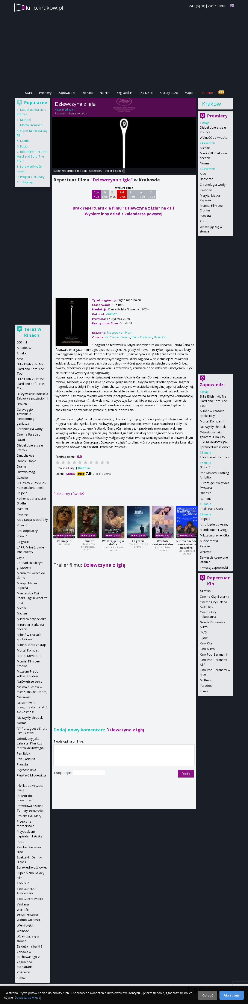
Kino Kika (206, 643)
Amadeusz (24, 348)
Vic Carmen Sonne (117, 337)
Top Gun (23, 883)
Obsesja (205, 493)
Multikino (206, 680)
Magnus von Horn (78, 113)
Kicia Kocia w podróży (32, 520)
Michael (205, 148)
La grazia (138, 541)
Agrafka (205, 591)
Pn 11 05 (132, 194)
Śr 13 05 (151, 194)
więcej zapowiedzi (215, 567)
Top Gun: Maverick (30, 899)
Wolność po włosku (213, 137)
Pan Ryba (23, 753)
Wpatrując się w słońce (113, 542)
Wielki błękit (25, 925)
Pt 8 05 (105, 194)
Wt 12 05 (141, 194)
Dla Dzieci (146, 93)
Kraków (211, 104)
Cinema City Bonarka (214, 596)
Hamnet (88, 541)
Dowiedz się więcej (27, 997)
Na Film (105, 93)
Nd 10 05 (122, 194)
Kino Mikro (207, 649)
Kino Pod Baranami (213, 654)
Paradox (206, 686)
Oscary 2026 (169, 93)
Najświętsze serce (29, 681)
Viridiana (23, 904)
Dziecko (22, 477)
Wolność (23, 931)
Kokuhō (22, 525)
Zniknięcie (64, 541)
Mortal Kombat (28, 650)
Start (28, 93)
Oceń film (84, 467)
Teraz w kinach (32, 332)
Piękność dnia (26, 770)
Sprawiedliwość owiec (215, 447)
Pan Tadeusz (26, 759)
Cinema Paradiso (29, 434)
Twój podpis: (63, 773)
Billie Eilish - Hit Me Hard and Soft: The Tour (213, 401)
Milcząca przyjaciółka (214, 535)
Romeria (206, 499)
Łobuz (21, 978)
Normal (205, 163)
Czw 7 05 (96, 194)
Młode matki (209, 541)
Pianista (205, 216)
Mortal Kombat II (212, 421)
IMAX (203, 632)
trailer (108, 171)
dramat (111, 314)
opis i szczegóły (92, 171)
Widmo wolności (28, 920)
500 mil (22, 342)
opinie (119, 171)
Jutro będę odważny (214, 524)
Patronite (206, 93)
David (21, 440)
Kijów (203, 638)
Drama (25, 141)
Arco (203, 174)
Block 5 (205, 467)
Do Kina (87, 93)
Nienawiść (24, 697)
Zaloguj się (197, 6)
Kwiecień (206, 190)
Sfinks (204, 691)
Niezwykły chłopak (213, 427)
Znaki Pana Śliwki (212, 509)
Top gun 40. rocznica (214, 457)
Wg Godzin (125, 93)
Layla (20, 557)
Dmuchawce (25, 455)
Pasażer (205, 546)
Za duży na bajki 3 (29, 946)
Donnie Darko (26, 461)
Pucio (203, 221)
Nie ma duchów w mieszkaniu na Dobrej (186, 544)
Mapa (188, 93)
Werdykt (206, 552)
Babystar (206, 179)
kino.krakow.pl (44, 7)
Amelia (21, 353)
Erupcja (205, 519)
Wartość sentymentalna (163, 542)
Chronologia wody (212, 184)
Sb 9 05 (113, 194)
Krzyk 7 (22, 536)
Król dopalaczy (27, 531)
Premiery (45, 93)
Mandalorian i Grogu (214, 530)
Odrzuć (207, 995)
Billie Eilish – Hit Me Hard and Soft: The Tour (32, 156)
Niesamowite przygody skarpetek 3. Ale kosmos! (32, 707)
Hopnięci (28, 182)
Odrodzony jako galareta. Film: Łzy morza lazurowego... (214, 437)
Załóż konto (216, 6)
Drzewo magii (26, 472)
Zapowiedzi (66, 93)
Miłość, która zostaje (32, 645)
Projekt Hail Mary (32, 177)
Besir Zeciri (161, 337)
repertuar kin (70, 171)
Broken (22, 404)
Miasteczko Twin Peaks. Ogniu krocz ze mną (32, 598)
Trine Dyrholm (142, 337)
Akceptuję (231, 995)
